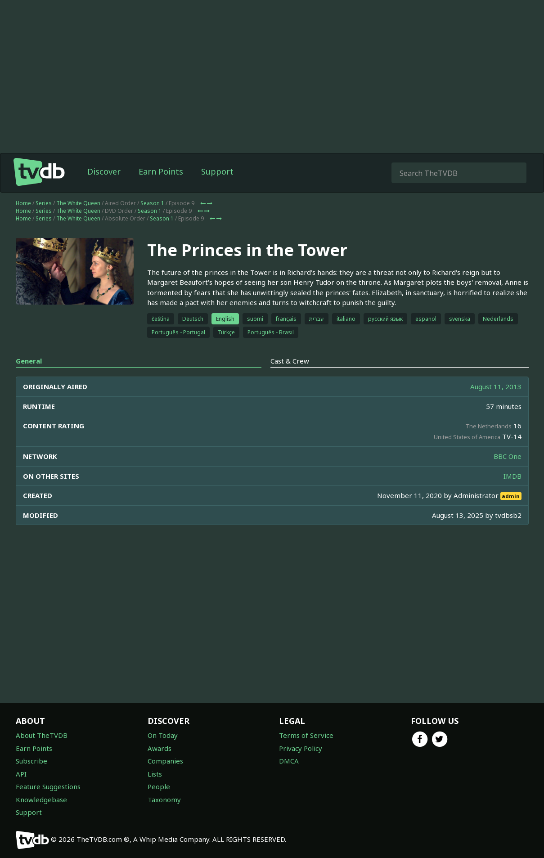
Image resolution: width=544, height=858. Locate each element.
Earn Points (161, 171)
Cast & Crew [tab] (289, 360)
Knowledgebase (41, 799)
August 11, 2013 (496, 386)
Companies (165, 760)
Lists (155, 773)
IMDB (513, 476)
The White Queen (78, 203)
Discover (104, 171)
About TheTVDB (41, 735)
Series (44, 203)
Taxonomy (164, 799)
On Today (163, 735)
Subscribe (31, 760)
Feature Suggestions (48, 786)
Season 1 (152, 203)
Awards (159, 748)
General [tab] (29, 360)
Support (217, 171)
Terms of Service (306, 735)
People (159, 786)
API (21, 773)
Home (23, 203)
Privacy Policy (300, 748)
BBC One (508, 456)
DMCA (289, 760)
